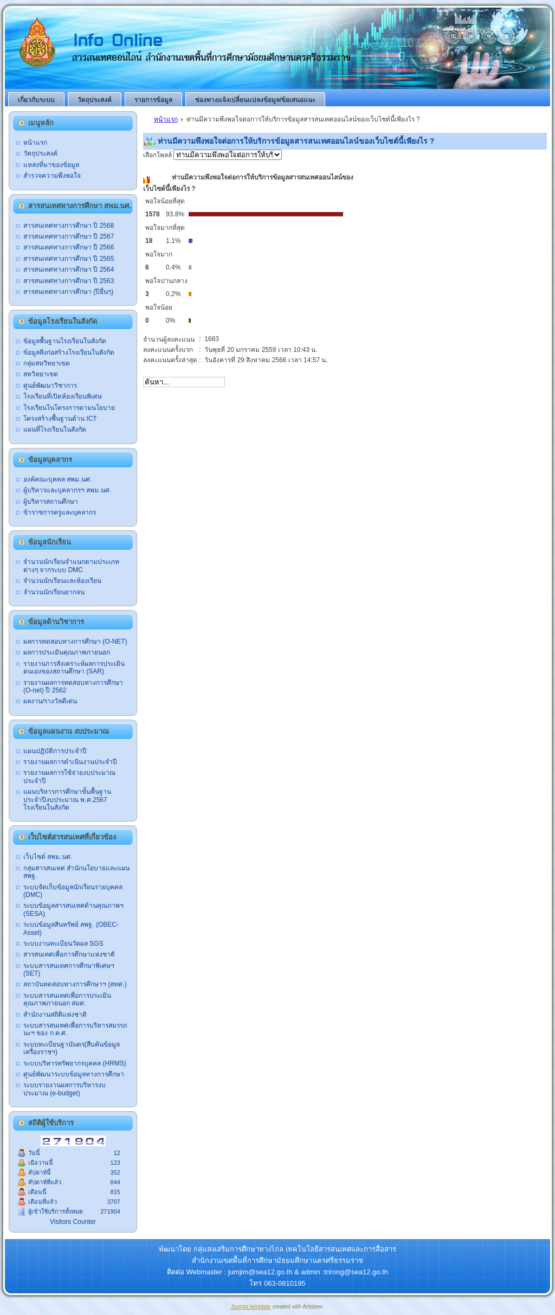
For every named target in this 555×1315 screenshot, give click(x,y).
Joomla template (250, 1307)
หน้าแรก (166, 119)
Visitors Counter (73, 1222)
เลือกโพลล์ (212, 155)
